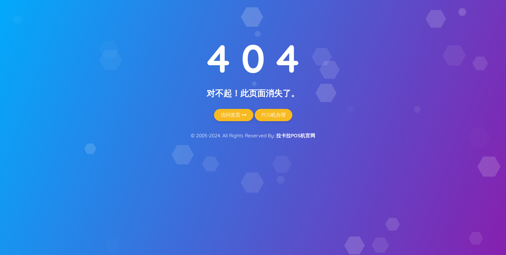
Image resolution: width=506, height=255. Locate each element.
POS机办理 (273, 115)
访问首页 (234, 115)
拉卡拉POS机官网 (295, 135)
